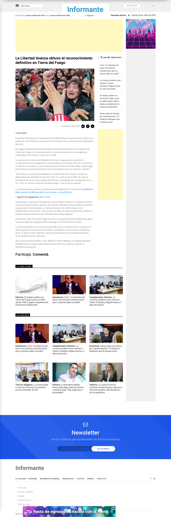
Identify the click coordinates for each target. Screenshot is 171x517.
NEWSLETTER (132, 6)
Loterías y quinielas (25, 492)
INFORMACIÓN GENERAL (50, 479)
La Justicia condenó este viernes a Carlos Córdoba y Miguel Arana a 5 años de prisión (110, 84)
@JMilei (89, 189)
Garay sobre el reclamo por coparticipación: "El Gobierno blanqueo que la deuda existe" (110, 118)
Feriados (20, 496)
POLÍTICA (80, 479)
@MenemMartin (39, 192)
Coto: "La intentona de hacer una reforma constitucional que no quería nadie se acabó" (109, 69)
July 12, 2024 (44, 197)
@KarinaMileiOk (23, 192)
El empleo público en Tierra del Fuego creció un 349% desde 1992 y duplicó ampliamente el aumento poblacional (109, 101)
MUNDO (90, 479)
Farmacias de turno (118, 15)
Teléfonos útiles (23, 504)
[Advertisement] (69, 35)
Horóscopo (21, 487)
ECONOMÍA (32, 479)
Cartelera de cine (24, 500)
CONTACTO (101, 479)
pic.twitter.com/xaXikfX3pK (59, 192)
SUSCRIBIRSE (103, 449)
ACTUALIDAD (20, 479)
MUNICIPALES (68, 479)
